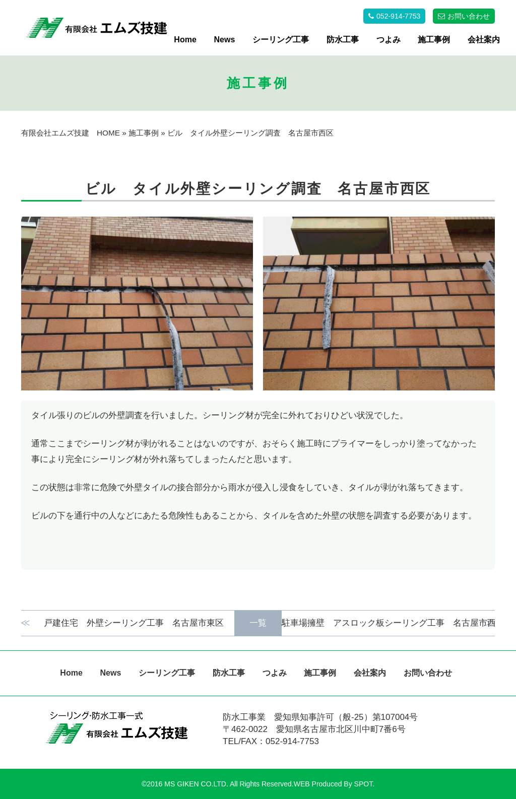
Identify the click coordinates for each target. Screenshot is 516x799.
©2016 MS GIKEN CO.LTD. (185, 784)
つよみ (388, 39)
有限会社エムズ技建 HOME (70, 132)
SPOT (363, 784)
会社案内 (484, 39)
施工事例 (434, 39)
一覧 (258, 623)
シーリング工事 (280, 39)
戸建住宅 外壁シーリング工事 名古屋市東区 (138, 623)
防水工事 (343, 39)
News (224, 39)
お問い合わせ (428, 673)
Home (185, 39)
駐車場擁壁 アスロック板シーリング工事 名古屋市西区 (377, 623)
